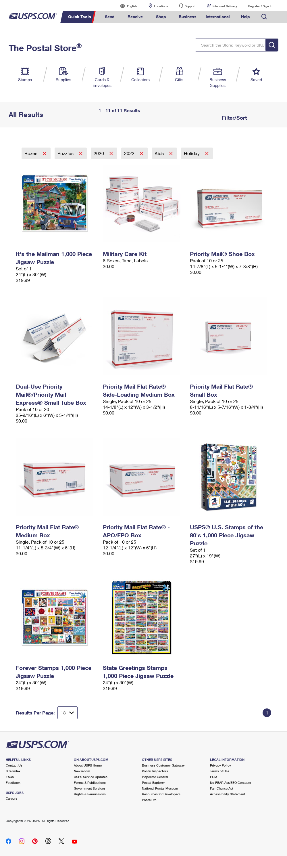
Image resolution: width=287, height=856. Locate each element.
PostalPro (149, 800)
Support (190, 6)
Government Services (89, 788)
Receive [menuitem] (135, 16)
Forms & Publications (90, 782)
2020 (99, 153)
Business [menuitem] (188, 16)
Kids (160, 153)
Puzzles (66, 153)
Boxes (31, 153)
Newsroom (82, 771)
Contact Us (14, 765)
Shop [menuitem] (161, 16)
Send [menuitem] (110, 16)
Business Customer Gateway (163, 765)
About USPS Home (88, 765)
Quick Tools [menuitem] (79, 16)
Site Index (13, 771)
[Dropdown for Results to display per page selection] (67, 712)
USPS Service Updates (90, 777)
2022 (130, 153)
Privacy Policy (220, 765)
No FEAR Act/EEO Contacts (230, 782)
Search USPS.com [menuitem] (264, 17)
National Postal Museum (160, 788)
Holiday (192, 153)
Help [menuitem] (245, 16)
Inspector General (155, 777)
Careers (11, 798)
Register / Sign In (260, 6)
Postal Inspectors (155, 771)
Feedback (13, 782)
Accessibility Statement (227, 794)
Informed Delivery (225, 6)
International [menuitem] (218, 16)
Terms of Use (219, 771)
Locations (161, 6)
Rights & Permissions (90, 794)
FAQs (10, 777)
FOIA (213, 777)
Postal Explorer (153, 782)
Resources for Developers (161, 794)
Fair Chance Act (221, 788)
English (126, 6)
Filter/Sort (233, 117)
